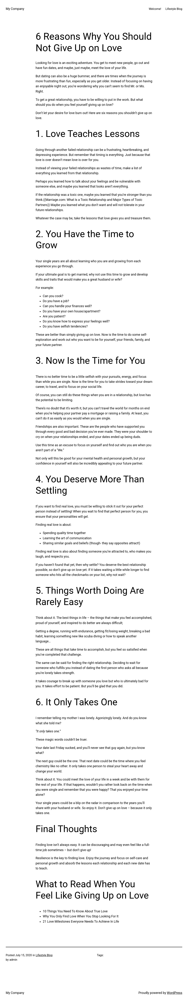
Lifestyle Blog (44, 955)
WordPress (174, 993)
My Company (15, 9)
